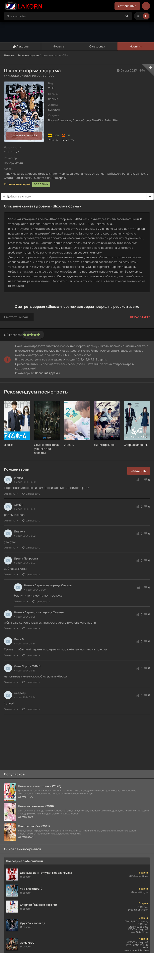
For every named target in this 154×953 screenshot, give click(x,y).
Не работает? (140, 317)
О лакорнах (97, 46)
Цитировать (31, 493)
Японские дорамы (28, 55)
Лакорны (20, 46)
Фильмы (58, 46)
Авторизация (126, 6)
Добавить (138, 471)
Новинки (136, 46)
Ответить (11, 493)
